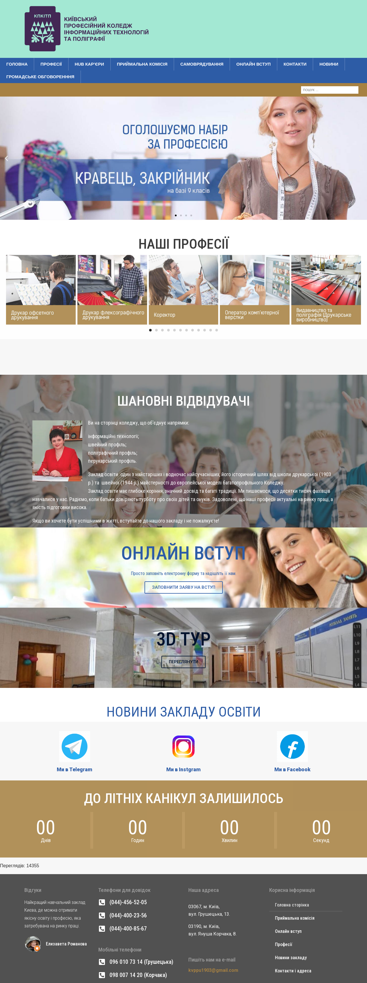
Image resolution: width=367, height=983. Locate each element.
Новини (328, 64)
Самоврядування (201, 64)
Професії (51, 64)
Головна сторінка (292, 905)
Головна (17, 64)
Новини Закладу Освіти (183, 712)
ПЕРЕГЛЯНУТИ (183, 661)
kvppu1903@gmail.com (213, 970)
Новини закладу (291, 957)
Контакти (295, 64)
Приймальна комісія (142, 64)
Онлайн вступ (253, 64)
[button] (6, 127)
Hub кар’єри (89, 64)
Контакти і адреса (293, 971)
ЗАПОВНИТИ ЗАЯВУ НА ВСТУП (183, 587)
